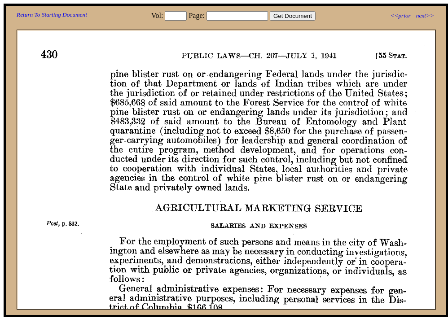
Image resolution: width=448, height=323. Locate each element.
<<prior (400, 15)
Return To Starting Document (52, 14)
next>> (425, 15)
